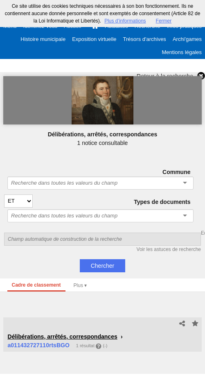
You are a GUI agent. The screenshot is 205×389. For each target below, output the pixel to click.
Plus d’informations (125, 21)
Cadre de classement (36, 285)
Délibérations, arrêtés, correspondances (62, 336)
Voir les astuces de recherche (169, 249)
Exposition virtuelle (94, 39)
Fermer (164, 21)
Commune (176, 172)
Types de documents (162, 202)
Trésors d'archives (144, 39)
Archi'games (187, 39)
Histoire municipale (42, 39)
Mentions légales (182, 52)
